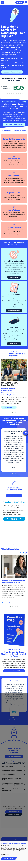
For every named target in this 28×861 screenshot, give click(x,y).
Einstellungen (5, 854)
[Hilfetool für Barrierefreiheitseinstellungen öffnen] (25, 433)
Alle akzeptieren (9, 858)
